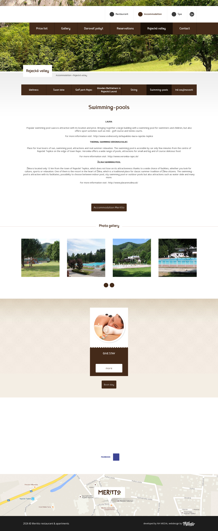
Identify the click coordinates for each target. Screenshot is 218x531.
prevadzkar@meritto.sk (175, 427)
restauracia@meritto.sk (87, 439)
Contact (184, 28)
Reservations (125, 28)
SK (191, 14)
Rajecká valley (156, 28)
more (109, 368)
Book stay (109, 384)
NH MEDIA (162, 523)
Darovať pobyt (93, 28)
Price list (42, 28)
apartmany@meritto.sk (87, 444)
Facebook (110, 457)
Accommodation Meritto (109, 207)
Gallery (65, 28)
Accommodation (63, 75)
